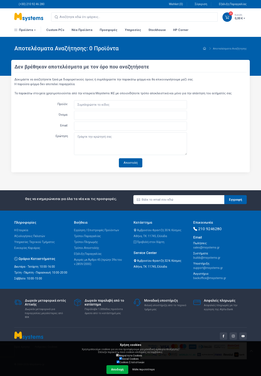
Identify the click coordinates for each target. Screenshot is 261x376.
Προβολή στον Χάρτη (149, 242)
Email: (64, 125)
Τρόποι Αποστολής (86, 248)
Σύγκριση (198, 4)
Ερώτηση (62, 136)
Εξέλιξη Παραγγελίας (231, 4)
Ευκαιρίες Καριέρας (27, 248)
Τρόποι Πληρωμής (86, 242)
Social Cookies (129, 358)
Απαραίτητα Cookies (129, 355)
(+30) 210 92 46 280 (29, 4)
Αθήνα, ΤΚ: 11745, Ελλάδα (150, 236)
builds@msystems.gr (206, 257)
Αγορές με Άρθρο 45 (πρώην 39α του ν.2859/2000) (98, 262)
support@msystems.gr (208, 267)
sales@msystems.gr (206, 247)
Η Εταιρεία (21, 230)
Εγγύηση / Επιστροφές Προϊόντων (96, 230)
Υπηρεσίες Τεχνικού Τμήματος (34, 242)
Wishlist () (173, 4)
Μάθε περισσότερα (143, 369)
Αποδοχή (117, 369)
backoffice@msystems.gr (209, 278)
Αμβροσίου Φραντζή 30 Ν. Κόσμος (157, 230)
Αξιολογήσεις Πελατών (29, 236)
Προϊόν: (62, 104)
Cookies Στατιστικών (130, 362)
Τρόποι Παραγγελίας (87, 236)
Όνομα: (63, 115)
